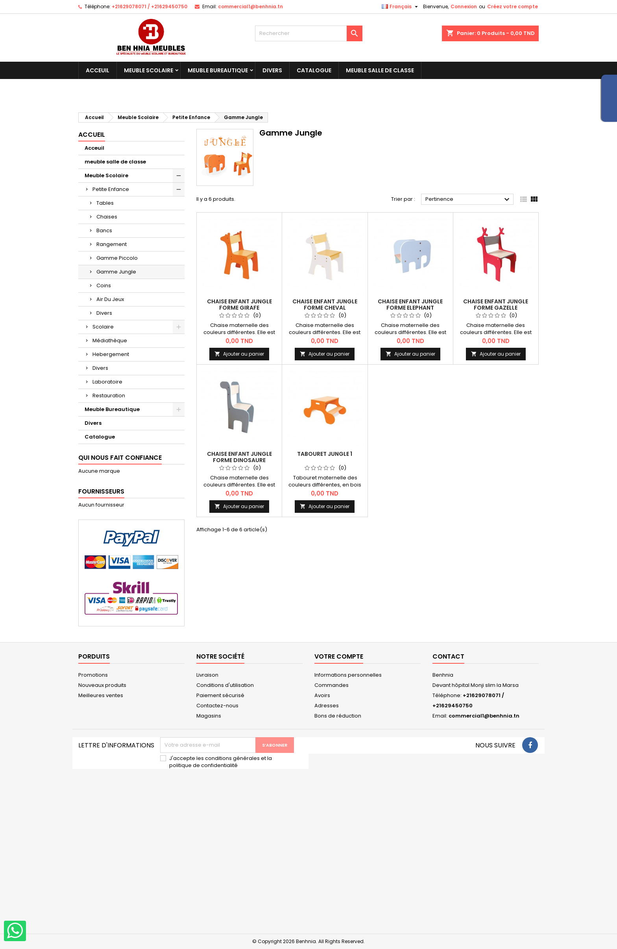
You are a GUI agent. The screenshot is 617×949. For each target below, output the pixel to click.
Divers (272, 70)
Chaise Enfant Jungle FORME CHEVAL (324, 304)
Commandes (331, 685)
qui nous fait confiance (120, 457)
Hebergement (110, 354)
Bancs (104, 230)
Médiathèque (109, 340)
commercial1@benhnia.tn (250, 6)
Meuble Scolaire (148, 70)
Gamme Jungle (116, 271)
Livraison (207, 675)
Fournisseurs (101, 491)
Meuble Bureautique (218, 70)
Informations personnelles (348, 675)
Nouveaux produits (102, 685)
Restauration (108, 395)
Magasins (208, 716)
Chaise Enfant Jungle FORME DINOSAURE (239, 457)
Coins (103, 285)
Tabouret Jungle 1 (324, 454)
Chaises (106, 216)
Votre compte (338, 656)
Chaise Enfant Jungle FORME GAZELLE (495, 304)
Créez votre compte (512, 6)
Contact (448, 656)
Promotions (93, 675)
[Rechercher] (308, 33)
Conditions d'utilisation (225, 685)
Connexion (464, 6)
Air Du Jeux (110, 299)
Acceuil (97, 70)
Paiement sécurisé (220, 695)
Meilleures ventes (100, 695)
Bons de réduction (337, 716)
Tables (105, 203)
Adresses (326, 705)
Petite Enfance (110, 189)
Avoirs (322, 695)
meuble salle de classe (380, 70)
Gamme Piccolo (117, 258)
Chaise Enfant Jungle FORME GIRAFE (239, 304)
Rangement (111, 244)
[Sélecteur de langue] (401, 6)
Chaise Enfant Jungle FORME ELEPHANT (410, 304)
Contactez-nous (217, 705)
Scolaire (103, 326)
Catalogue (314, 70)
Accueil (91, 134)
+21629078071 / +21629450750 (149, 6)
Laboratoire (107, 381)
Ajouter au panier (239, 354)
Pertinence (468, 199)
